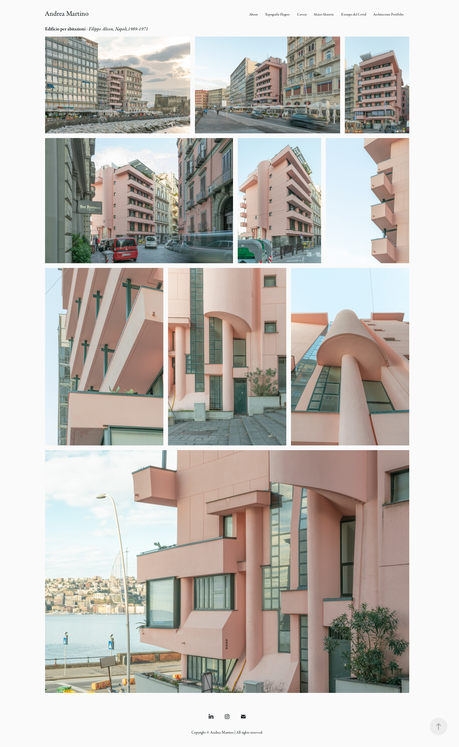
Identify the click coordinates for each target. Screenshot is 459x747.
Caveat (302, 14)
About (253, 14)
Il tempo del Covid (353, 14)
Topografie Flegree (277, 14)
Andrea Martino (67, 13)
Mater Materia (324, 14)
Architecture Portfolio (388, 14)
